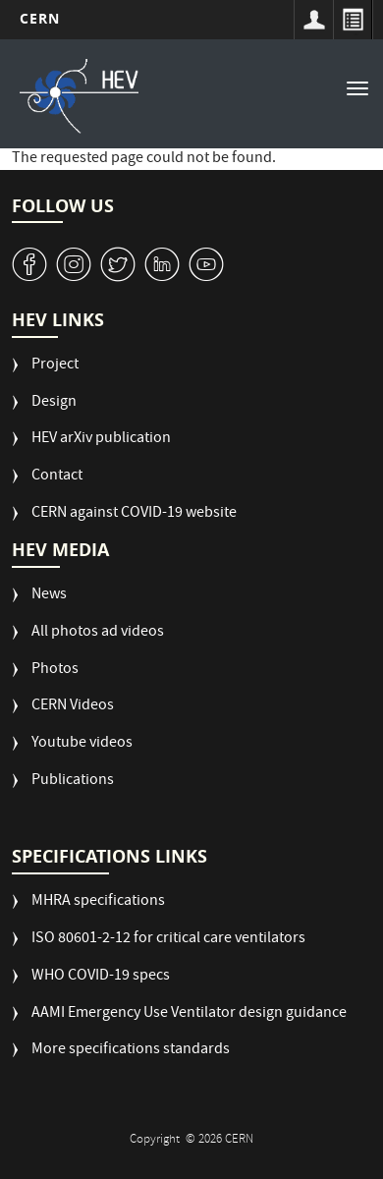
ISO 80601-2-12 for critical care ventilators (168, 939)
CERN (40, 18)
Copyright (156, 1140)
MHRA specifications (98, 902)
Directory (352, 19)
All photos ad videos (97, 633)
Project (55, 366)
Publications (72, 781)
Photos (55, 670)
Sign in (313, 19)
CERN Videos (72, 707)
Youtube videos (82, 744)
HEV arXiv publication (101, 439)
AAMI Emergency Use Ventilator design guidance (189, 1014)
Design (54, 403)
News (49, 596)
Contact (56, 477)
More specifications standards (130, 1050)
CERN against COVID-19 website (134, 514)
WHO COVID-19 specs (100, 977)
